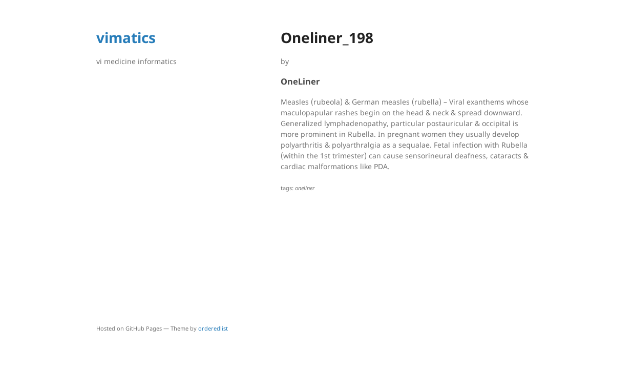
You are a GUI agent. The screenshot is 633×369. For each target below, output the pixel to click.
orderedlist (213, 328)
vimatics (126, 37)
